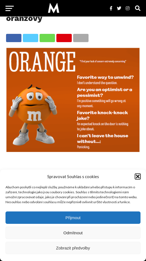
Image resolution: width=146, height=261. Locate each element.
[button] (138, 176)
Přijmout (73, 217)
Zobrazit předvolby (73, 248)
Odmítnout (72, 232)
